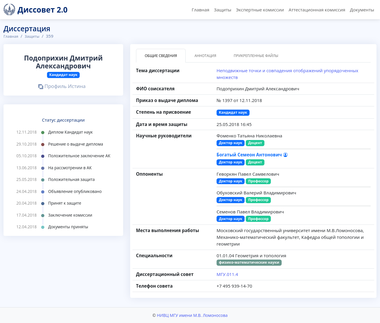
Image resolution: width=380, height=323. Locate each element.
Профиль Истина (61, 86)
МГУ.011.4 (227, 274)
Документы (362, 10)
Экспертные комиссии (260, 10)
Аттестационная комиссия (317, 10)
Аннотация (205, 55)
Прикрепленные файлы (256, 55)
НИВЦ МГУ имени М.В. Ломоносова (192, 315)
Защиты (222, 10)
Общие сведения (161, 55)
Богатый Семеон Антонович (252, 155)
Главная (200, 10)
